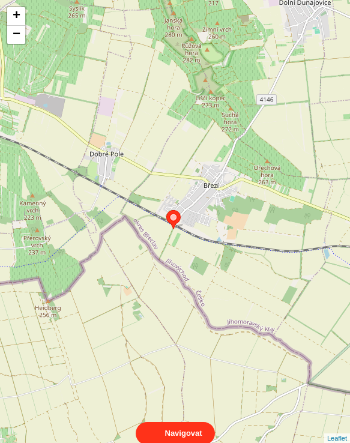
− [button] (16, 35)
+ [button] (16, 16)
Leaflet (337, 427)
